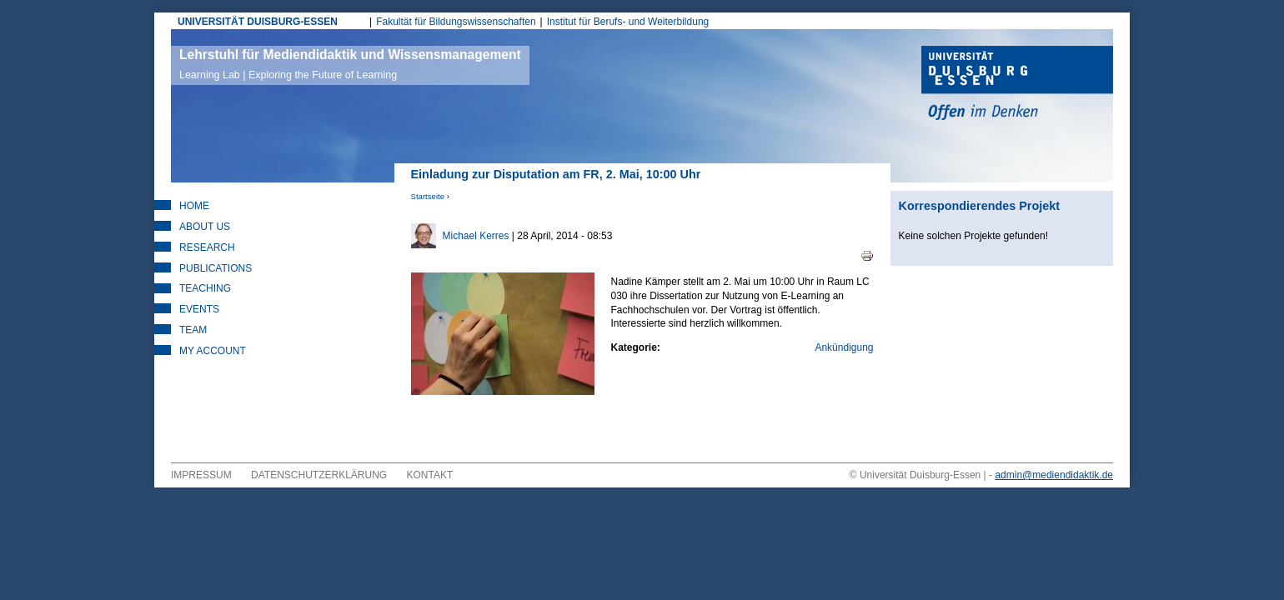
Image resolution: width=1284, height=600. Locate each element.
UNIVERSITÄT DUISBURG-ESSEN (258, 22)
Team (193, 330)
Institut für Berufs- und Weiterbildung (628, 22)
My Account (212, 351)
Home (194, 206)
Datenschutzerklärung (319, 475)
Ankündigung (844, 347)
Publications (215, 268)
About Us (204, 226)
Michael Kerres (476, 236)
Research (207, 247)
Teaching (205, 288)
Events (199, 309)
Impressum (201, 475)
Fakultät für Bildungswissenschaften (455, 22)
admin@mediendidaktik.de (1054, 475)
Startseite (428, 196)
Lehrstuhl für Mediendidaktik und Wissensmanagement (350, 64)
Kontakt (430, 475)
